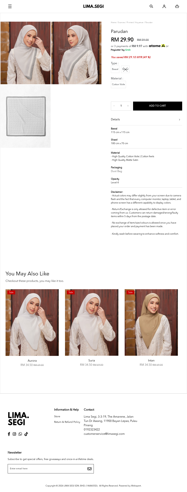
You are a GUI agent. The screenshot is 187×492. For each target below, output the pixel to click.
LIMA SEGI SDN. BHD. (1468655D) (81, 486)
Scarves (121, 22)
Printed (130, 22)
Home (113, 22)
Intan (151, 360)
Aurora (32, 360)
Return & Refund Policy (67, 422)
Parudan (149, 22)
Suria (91, 360)
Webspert (136, 486)
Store (57, 416)
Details (115, 119)
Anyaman (139, 22)
